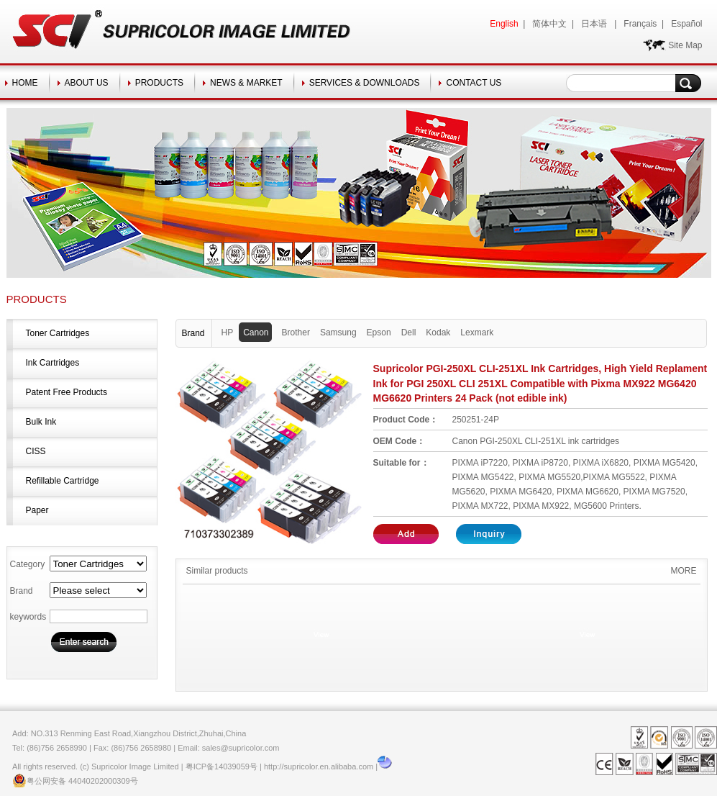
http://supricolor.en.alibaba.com (318, 766)
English (504, 24)
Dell (408, 332)
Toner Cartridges (58, 333)
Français (640, 24)
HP (228, 332)
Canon (257, 332)
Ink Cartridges (53, 363)
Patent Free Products (66, 392)
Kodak (438, 332)
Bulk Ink (41, 422)
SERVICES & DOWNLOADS (364, 83)
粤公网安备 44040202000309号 (75, 781)
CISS (36, 451)
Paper (37, 510)
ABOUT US (87, 83)
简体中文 (549, 24)
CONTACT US (473, 83)
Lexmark (476, 332)
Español (686, 24)
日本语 (595, 24)
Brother (296, 332)
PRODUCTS (159, 83)
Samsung (338, 332)
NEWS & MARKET (246, 83)
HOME (25, 83)
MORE (684, 571)
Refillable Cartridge (62, 481)
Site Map (685, 45)
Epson (379, 332)
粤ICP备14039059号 (221, 766)
